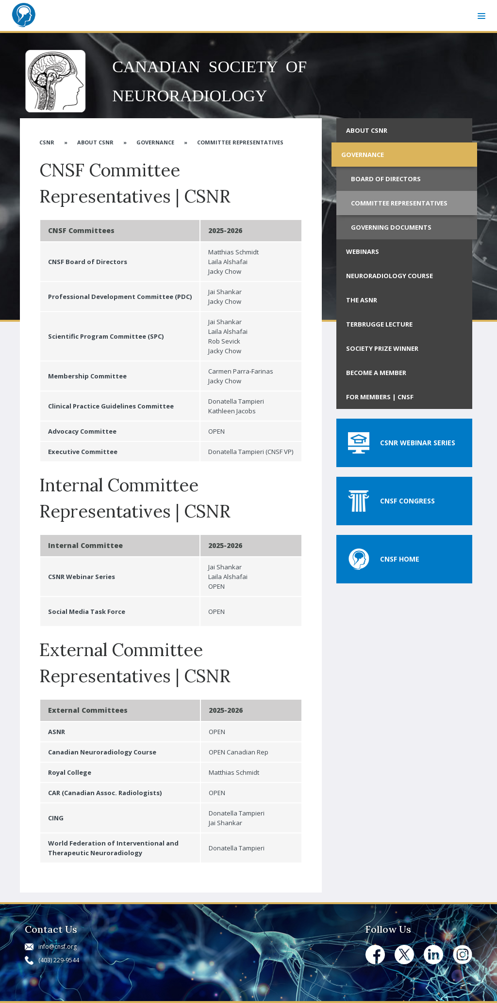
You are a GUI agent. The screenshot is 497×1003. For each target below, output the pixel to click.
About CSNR (95, 142)
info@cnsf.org (57, 946)
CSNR (46, 142)
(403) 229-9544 (58, 960)
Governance (155, 142)
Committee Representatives (240, 142)
